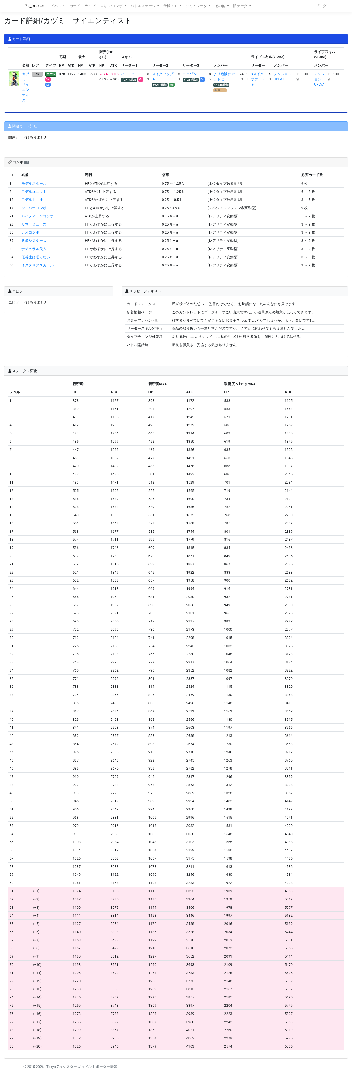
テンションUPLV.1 (319, 79)
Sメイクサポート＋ (258, 79)
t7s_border (33, 6)
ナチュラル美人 (33, 249)
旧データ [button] (240, 6)
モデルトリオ (32, 200)
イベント (58, 6)
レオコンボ (30, 232)
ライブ (90, 6)
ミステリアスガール (37, 265)
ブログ (321, 6)
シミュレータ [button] (197, 6)
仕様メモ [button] (170, 6)
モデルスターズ (33, 183)
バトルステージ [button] (143, 6)
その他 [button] (220, 6)
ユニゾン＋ (191, 74)
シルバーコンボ (33, 208)
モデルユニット (33, 192)
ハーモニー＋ (131, 74)
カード (75, 6)
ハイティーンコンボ (37, 216)
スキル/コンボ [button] (111, 6)
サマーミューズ (33, 224)
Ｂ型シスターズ (33, 240)
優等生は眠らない (35, 257)
